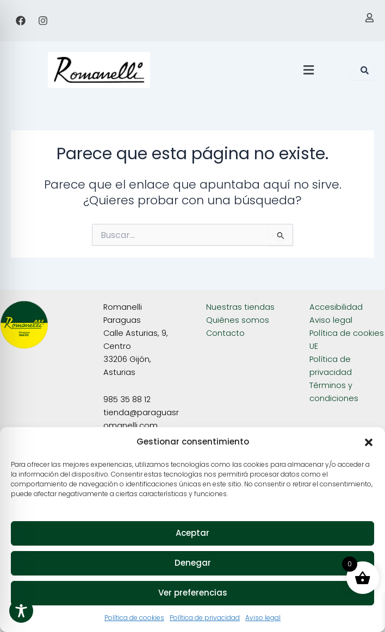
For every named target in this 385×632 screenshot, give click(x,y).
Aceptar (192, 533)
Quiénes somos (237, 320)
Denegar (193, 562)
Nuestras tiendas (240, 307)
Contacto (225, 333)
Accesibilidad (336, 307)
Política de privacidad (205, 617)
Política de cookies (134, 617)
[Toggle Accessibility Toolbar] (21, 611)
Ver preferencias (192, 592)
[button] (368, 442)
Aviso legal (263, 617)
